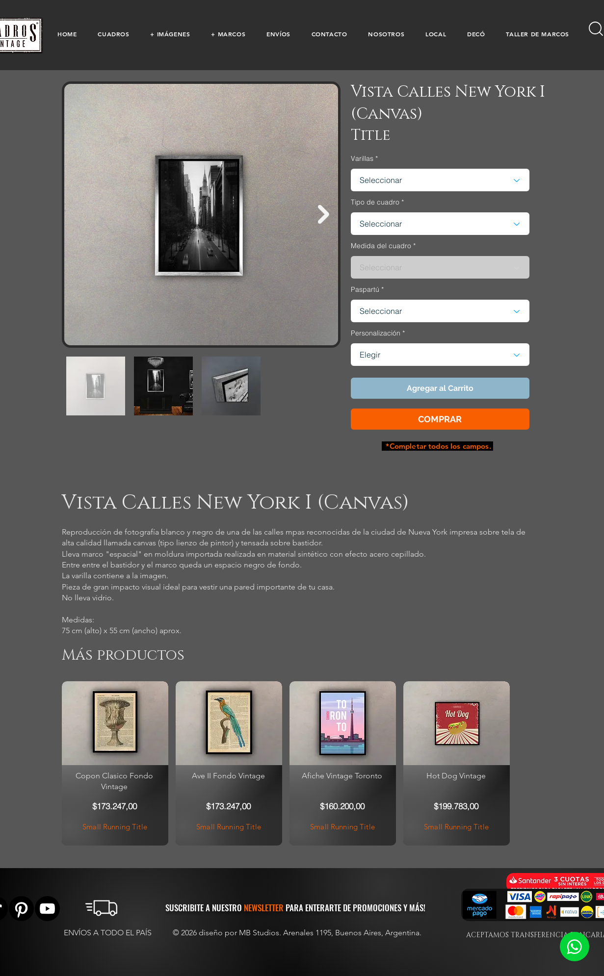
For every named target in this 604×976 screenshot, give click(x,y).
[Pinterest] (21, 908)
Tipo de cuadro (375, 202)
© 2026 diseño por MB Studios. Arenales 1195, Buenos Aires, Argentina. (298, 932)
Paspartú (365, 289)
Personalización (375, 333)
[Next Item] (323, 214)
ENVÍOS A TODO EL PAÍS (108, 932)
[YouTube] (47, 908)
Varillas (362, 158)
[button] (113, 34)
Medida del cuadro (381, 245)
